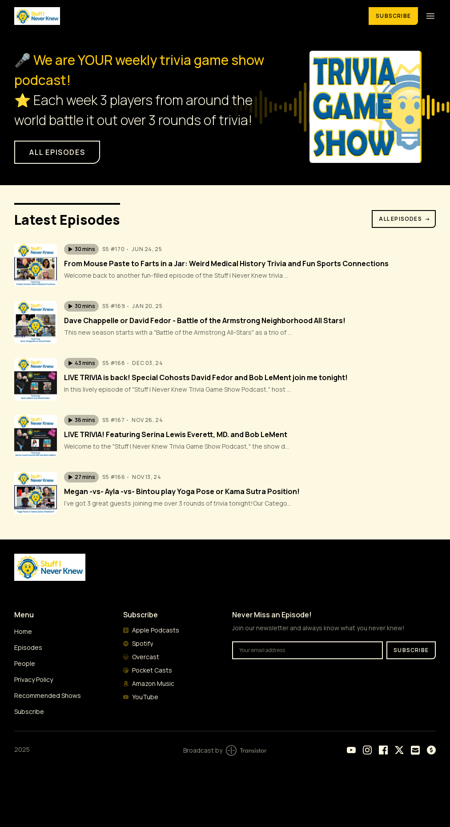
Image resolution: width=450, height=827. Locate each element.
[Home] (186, 15)
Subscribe (393, 16)
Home (23, 631)
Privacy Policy (33, 679)
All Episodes (404, 219)
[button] (81, 249)
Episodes (28, 647)
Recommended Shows (47, 695)
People (24, 663)
